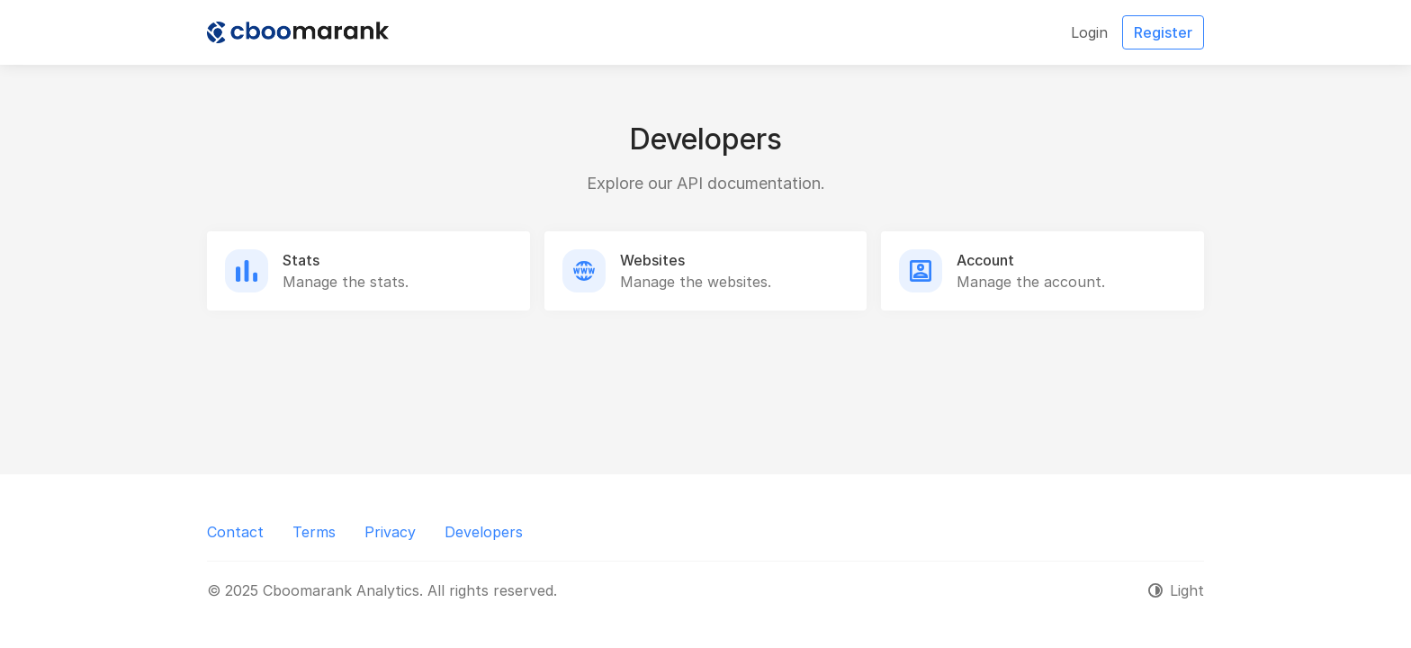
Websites (652, 260)
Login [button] (1089, 32)
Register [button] (1163, 32)
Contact (235, 532)
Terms (314, 532)
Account (985, 260)
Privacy (390, 532)
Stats (301, 260)
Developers (484, 532)
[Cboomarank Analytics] (298, 32)
